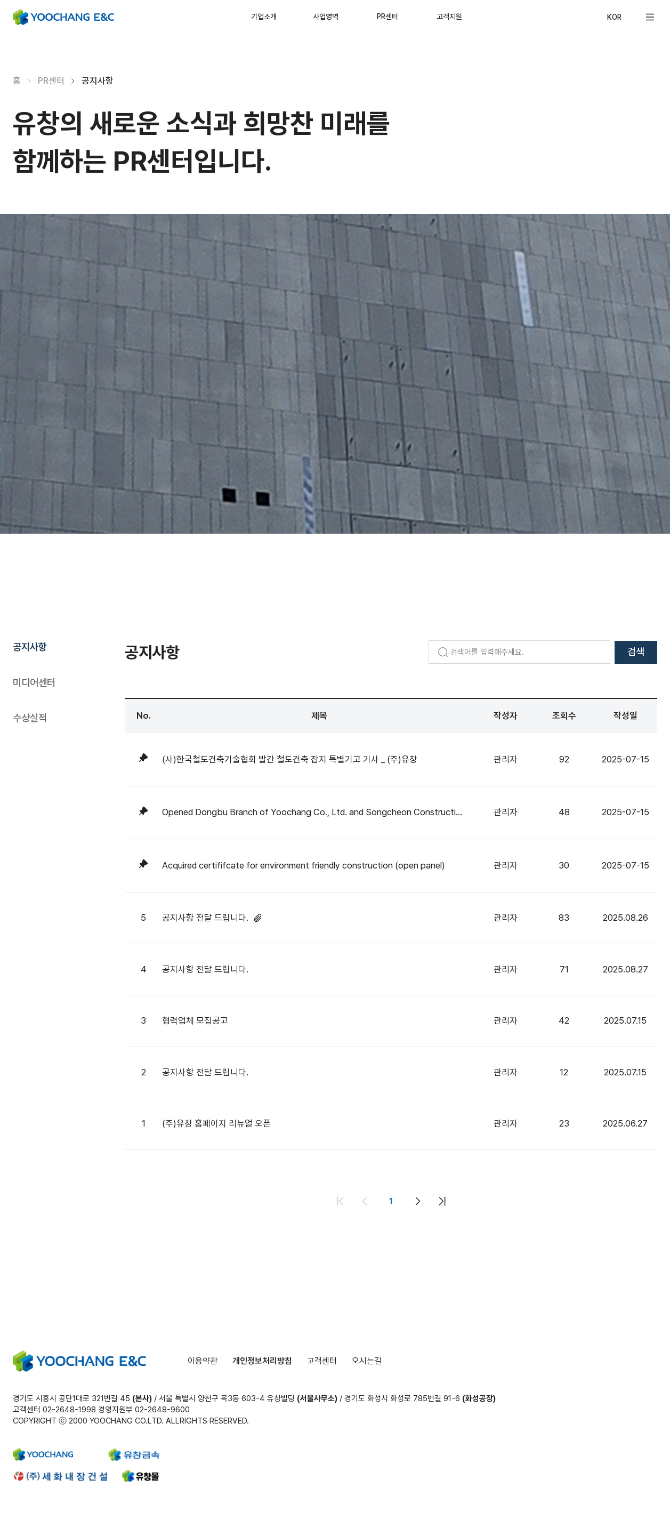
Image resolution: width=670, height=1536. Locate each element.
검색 (635, 652)
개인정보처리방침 (262, 1361)
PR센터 (387, 16)
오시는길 (367, 1361)
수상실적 (30, 718)
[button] (649, 17)
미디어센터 (34, 683)
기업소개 (264, 16)
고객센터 (322, 1361)
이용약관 (202, 1361)
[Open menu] (650, 17)
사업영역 (325, 16)
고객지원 (449, 16)
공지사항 (30, 647)
